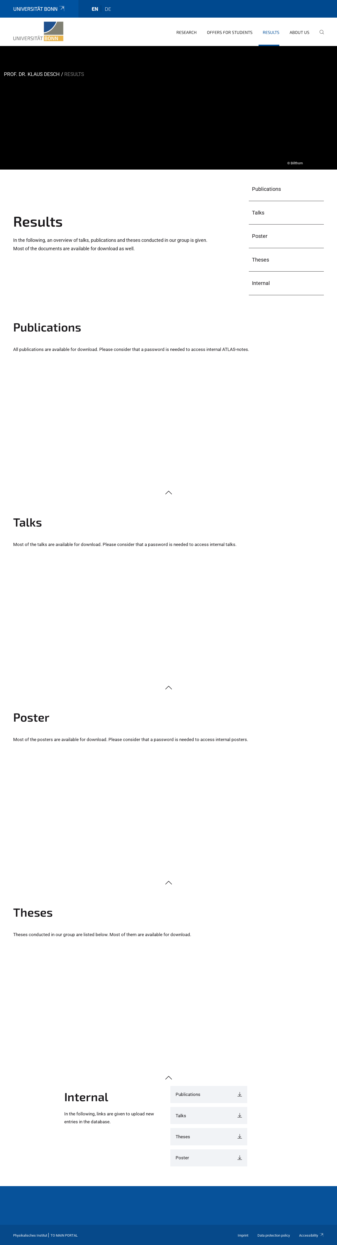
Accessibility (311, 1235)
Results (271, 32)
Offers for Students (229, 32)
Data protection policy (273, 1235)
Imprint (243, 1235)
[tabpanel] (168, 108)
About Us (299, 32)
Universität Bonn (39, 9)
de (108, 9)
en (95, 9)
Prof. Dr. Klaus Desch (32, 74)
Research (186, 32)
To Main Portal (64, 1235)
